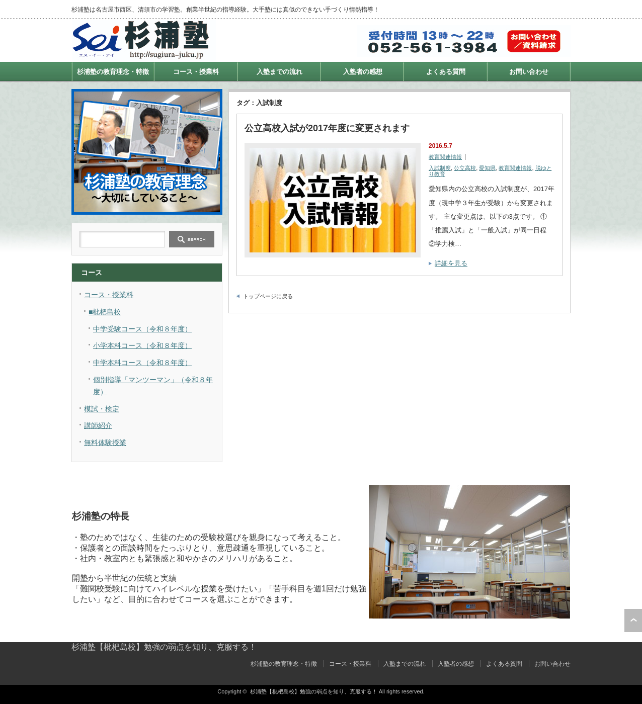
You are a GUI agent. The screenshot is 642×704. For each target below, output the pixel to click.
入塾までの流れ (279, 71)
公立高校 (465, 168)
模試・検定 (101, 409)
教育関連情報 (445, 157)
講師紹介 (98, 425)
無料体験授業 (105, 442)
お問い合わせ (528, 71)
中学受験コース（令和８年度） (142, 329)
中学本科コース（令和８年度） (142, 363)
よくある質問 (445, 71)
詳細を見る (451, 263)
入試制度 (440, 168)
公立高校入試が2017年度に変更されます (327, 128)
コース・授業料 (196, 71)
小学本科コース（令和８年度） (142, 345)
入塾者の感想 (362, 71)
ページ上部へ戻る (633, 620)
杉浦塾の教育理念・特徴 (113, 71)
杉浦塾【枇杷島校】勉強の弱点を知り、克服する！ (164, 647)
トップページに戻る (268, 296)
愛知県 (487, 168)
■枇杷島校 (105, 312)
